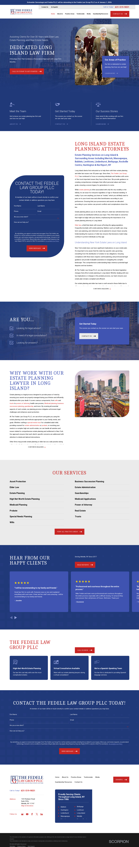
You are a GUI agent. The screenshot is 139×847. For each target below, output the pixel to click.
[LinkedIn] (41, 814)
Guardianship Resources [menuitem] (100, 14)
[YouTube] (27, 814)
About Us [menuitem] (60, 14)
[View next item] (15, 617)
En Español (54, 7)
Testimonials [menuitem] (80, 14)
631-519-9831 (122, 7)
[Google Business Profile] (22, 814)
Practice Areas (76, 777)
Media (97, 777)
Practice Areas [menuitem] (69, 14)
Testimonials (88, 777)
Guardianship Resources (63, 782)
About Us (65, 777)
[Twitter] (37, 814)
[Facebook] (32, 814)
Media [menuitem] (89, 14)
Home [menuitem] (53, 14)
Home (57, 777)
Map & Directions (27, 806)
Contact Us (44, 7)
